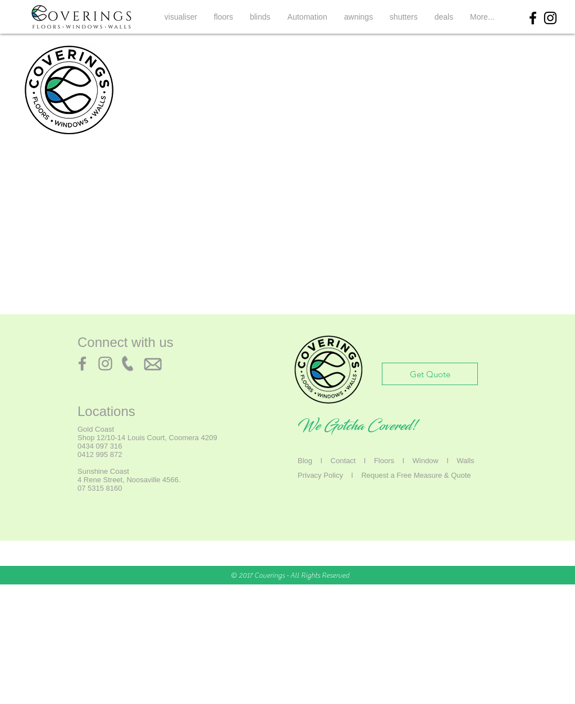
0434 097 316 (99, 446)
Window (426, 460)
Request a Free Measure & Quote (416, 475)
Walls (465, 460)
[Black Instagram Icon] (550, 18)
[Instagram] (105, 363)
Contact (343, 460)
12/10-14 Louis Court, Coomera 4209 (157, 437)
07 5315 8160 (99, 488)
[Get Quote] (430, 374)
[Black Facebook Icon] (532, 18)
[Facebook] (82, 363)
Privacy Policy (320, 475)
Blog (305, 460)
